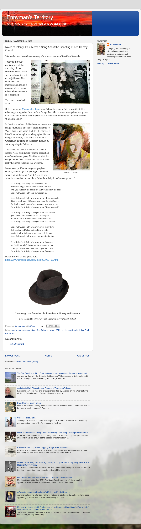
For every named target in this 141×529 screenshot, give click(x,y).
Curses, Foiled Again (26, 418)
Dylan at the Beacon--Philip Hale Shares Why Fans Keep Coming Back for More (52, 433)
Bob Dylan (41, 330)
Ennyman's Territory (30, 17)
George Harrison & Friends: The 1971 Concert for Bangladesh (44, 477)
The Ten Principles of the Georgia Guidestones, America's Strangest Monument (52, 373)
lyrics (81, 330)
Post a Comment (16, 344)
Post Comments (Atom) (27, 361)
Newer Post (12, 355)
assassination (30, 330)
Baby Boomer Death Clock (29, 403)
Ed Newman (115, 44)
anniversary (17, 330)
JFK (58, 330)
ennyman (51, 330)
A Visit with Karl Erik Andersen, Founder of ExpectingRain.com (44, 388)
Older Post (83, 355)
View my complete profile (108, 63)
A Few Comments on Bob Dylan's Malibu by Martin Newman (43, 492)
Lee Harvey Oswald (69, 330)
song (14, 333)
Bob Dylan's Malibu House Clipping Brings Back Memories (42, 447)
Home (48, 355)
